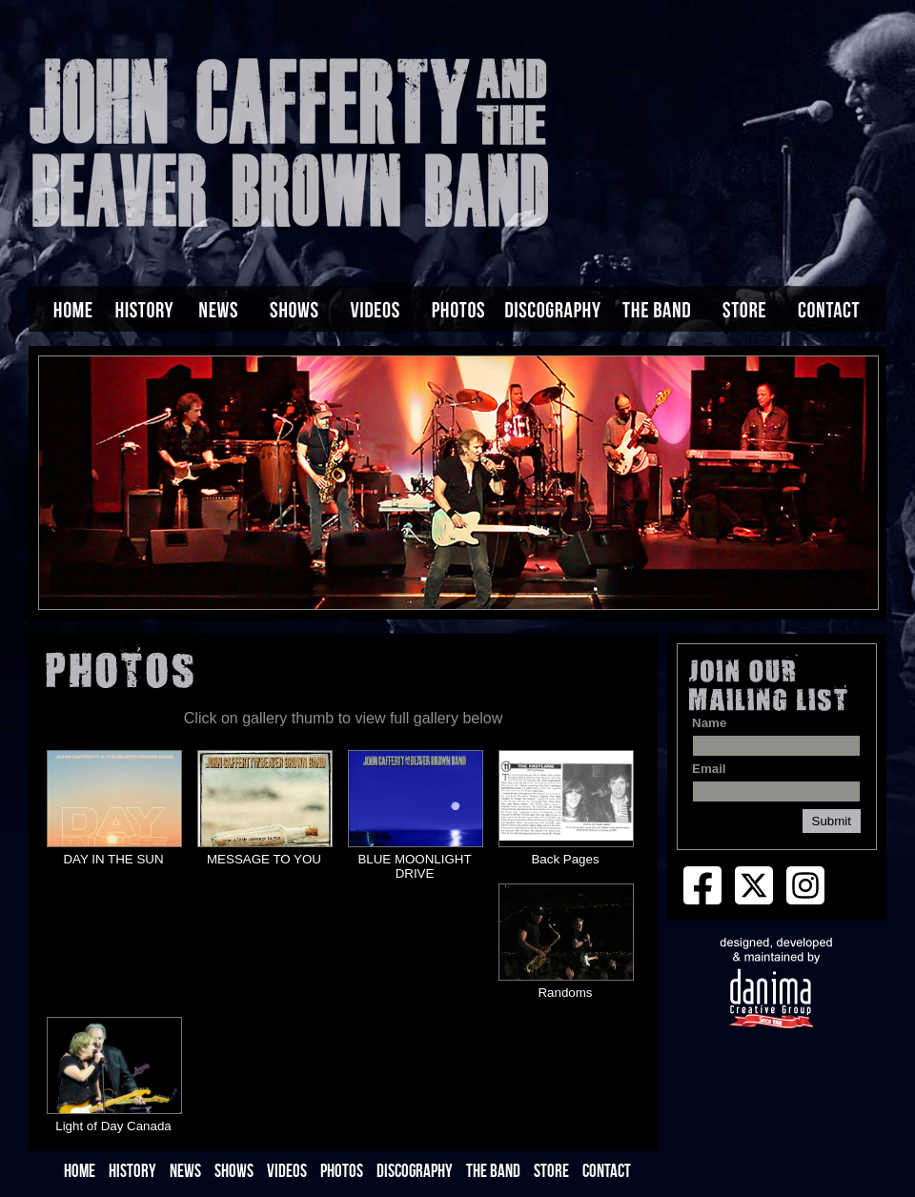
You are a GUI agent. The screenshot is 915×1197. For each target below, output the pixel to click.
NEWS (185, 1170)
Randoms (565, 992)
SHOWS (234, 1170)
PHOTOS (341, 1170)
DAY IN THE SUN (113, 859)
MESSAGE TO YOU (264, 859)
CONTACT (606, 1170)
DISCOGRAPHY (414, 1170)
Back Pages (565, 859)
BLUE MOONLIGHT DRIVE (414, 866)
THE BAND (493, 1170)
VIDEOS (287, 1170)
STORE (551, 1170)
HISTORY (132, 1170)
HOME (79, 1170)
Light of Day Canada (113, 1126)
